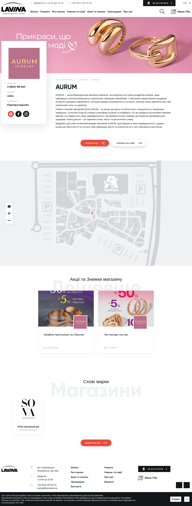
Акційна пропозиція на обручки (64, 334)
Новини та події (76, 11)
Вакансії (109, 482)
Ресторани (58, 11)
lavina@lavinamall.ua (47, 488)
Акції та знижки (96, 11)
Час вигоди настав (116, 334)
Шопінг (34, 11)
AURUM (95, 80)
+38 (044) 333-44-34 (81, 3)
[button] (162, 11)
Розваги (45, 11)
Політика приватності (74, 499)
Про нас (128, 11)
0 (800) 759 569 (16, 86)
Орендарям (114, 11)
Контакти (76, 486)
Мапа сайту (91, 499)
